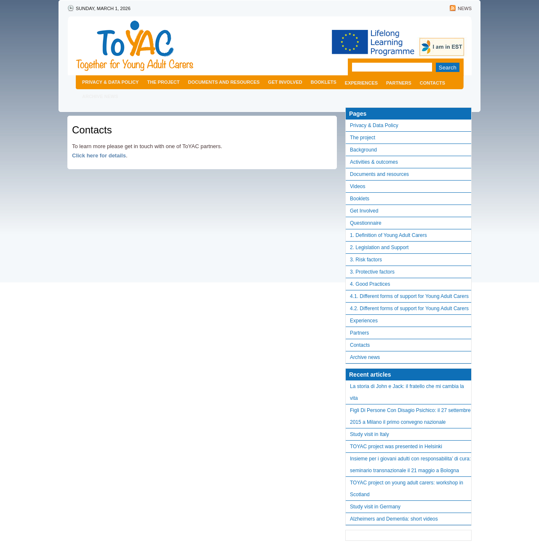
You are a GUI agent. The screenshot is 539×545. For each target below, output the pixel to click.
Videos (357, 186)
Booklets (323, 82)
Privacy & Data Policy (110, 82)
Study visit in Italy (369, 434)
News (465, 8)
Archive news (100, 96)
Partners (398, 82)
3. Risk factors (366, 260)
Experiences (361, 82)
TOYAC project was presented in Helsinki (396, 446)
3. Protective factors (372, 272)
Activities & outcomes (374, 162)
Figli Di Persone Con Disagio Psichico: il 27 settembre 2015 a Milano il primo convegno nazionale (410, 416)
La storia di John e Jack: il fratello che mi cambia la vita (407, 392)
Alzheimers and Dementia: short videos (394, 519)
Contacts (432, 82)
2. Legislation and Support (379, 247)
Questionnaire (366, 223)
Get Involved (285, 82)
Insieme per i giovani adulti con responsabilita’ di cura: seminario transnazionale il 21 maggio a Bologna (410, 464)
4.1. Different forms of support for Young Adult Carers (409, 296)
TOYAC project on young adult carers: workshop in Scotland (406, 488)
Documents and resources (223, 82)
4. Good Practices (370, 284)
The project (163, 82)
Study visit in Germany (375, 507)
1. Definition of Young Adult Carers (388, 235)
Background (363, 150)
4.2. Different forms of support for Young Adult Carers (409, 308)
